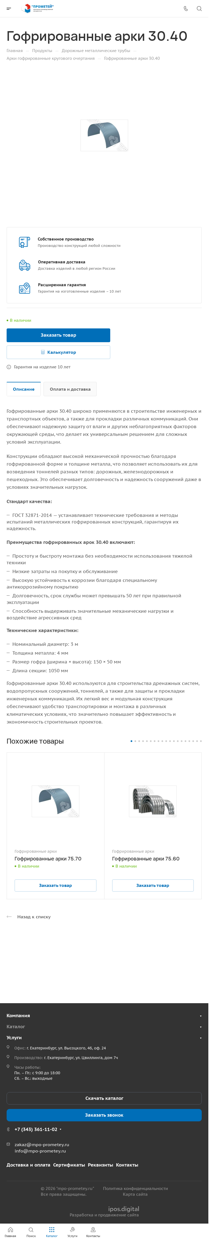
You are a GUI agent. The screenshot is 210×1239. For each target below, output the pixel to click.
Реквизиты (100, 1165)
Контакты (127, 1165)
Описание (24, 389)
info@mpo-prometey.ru (40, 1151)
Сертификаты (69, 1165)
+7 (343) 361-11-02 (36, 1129)
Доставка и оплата (28, 1165)
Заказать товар (58, 335)
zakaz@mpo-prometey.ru (42, 1144)
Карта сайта (135, 1194)
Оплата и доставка (70, 389)
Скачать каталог (104, 1098)
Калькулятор (61, 352)
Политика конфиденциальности (135, 1188)
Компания (18, 1016)
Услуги (14, 1038)
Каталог (16, 1027)
